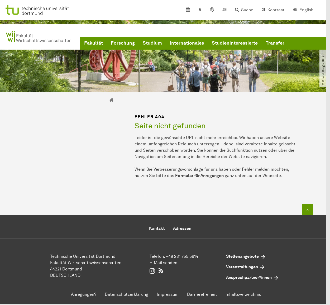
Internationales (187, 43)
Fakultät (93, 43)
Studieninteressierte (235, 43)
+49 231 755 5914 (182, 256)
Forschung (123, 43)
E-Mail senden (163, 262)
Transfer (275, 43)
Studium (152, 43)
